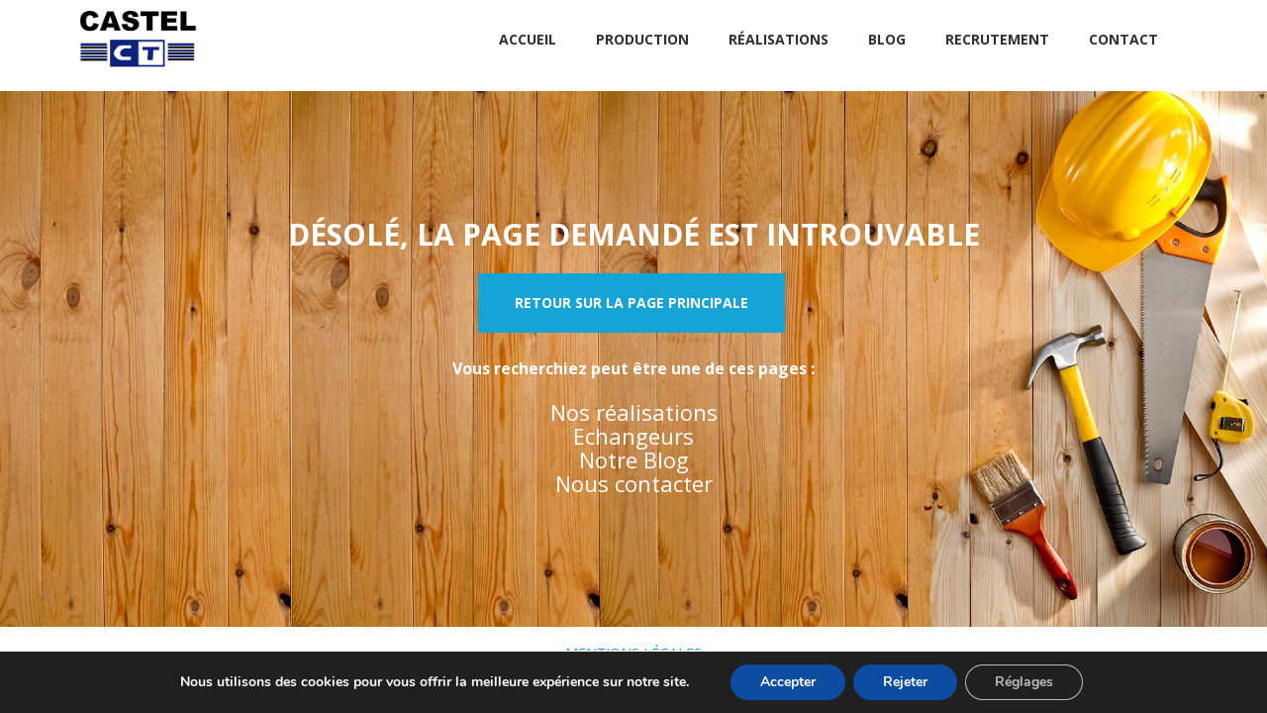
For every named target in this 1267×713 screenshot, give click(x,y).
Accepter (788, 681)
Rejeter (905, 681)
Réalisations (778, 39)
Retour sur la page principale (631, 302)
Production (642, 39)
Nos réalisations (634, 412)
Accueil (527, 39)
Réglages (1024, 681)
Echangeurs (633, 436)
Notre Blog (634, 459)
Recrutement (997, 39)
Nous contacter (634, 483)
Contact (1123, 39)
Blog (887, 39)
